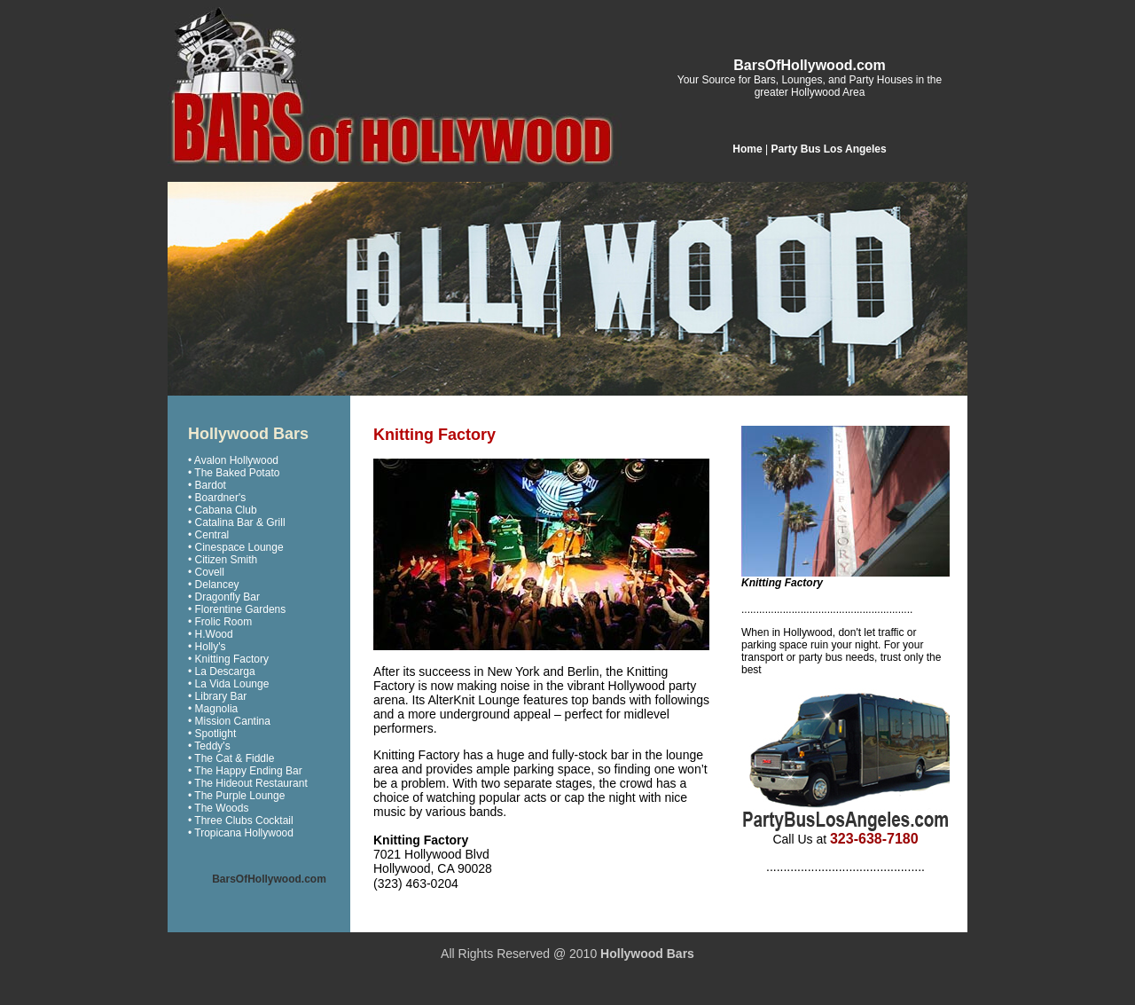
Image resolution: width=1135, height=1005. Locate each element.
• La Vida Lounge (228, 684)
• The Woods (218, 808)
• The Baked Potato (233, 473)
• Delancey (213, 584)
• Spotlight (212, 733)
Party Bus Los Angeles (828, 149)
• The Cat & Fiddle (231, 758)
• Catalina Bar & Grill (237, 522)
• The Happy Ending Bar (245, 771)
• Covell (206, 572)
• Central (208, 535)
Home (747, 149)
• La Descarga (221, 671)
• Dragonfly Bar (224, 597)
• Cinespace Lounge (236, 547)
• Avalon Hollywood (233, 460)
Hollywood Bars (647, 953)
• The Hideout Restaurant (248, 783)
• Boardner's (217, 497)
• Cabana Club (222, 510)
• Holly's (207, 646)
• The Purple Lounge (236, 795)
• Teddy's (209, 746)
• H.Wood (210, 634)
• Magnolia (213, 709)
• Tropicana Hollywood (241, 833)
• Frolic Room (220, 622)
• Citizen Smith (222, 560)
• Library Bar (217, 696)
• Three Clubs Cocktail (241, 820)
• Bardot (207, 485)
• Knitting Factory (228, 659)
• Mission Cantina (229, 721)
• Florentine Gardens (237, 609)
